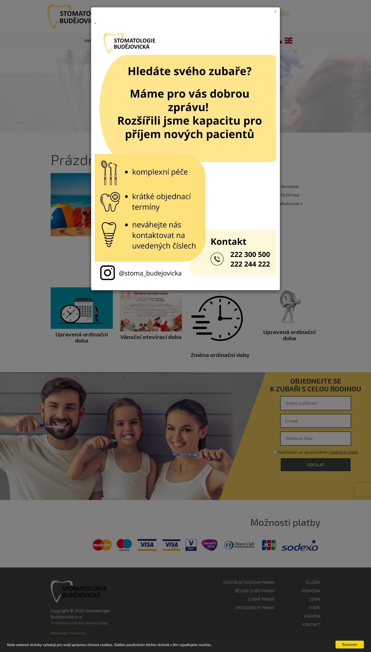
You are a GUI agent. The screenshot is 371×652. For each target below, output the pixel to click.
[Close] (275, 10)
